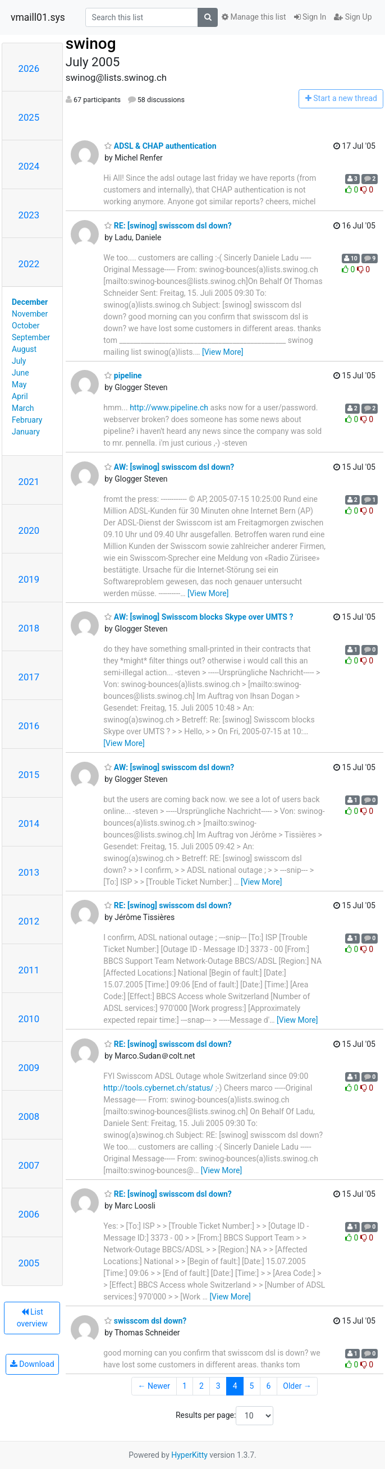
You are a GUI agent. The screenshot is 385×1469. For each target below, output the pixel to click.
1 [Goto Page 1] (184, 1385)
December (30, 302)
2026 (29, 68)
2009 (29, 1067)
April (20, 396)
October (25, 325)
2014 (29, 823)
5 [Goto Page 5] (252, 1385)
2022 (29, 263)
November (30, 313)
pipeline (122, 375)
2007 (29, 1165)
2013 (29, 872)
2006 (29, 1214)
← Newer (154, 1385)
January (26, 431)
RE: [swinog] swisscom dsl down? (167, 225)
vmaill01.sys (38, 17)
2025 (29, 117)
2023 (29, 215)
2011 (29, 970)
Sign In (310, 16)
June (20, 372)
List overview (32, 1317)
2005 (29, 1263)
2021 (29, 481)
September (31, 337)
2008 (29, 1116)
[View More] (222, 351)
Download (32, 1364)
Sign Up (353, 16)
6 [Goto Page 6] (268, 1385)
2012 (29, 921)
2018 (29, 628)
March (23, 408)
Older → (297, 1385)
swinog (91, 43)
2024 (29, 166)
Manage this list (254, 16)
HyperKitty (189, 1454)
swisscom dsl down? (145, 1320)
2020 (29, 530)
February (27, 419)
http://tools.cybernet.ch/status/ (158, 1087)
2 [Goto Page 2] (201, 1385)
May (19, 384)
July (19, 360)
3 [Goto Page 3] (218, 1385)
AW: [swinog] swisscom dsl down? (169, 467)
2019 (29, 579)
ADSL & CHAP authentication (160, 145)
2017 (29, 677)
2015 (29, 774)
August (24, 349)
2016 (29, 725)
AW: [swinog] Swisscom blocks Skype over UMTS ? (198, 616)
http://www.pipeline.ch (169, 407)
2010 (29, 1018)
